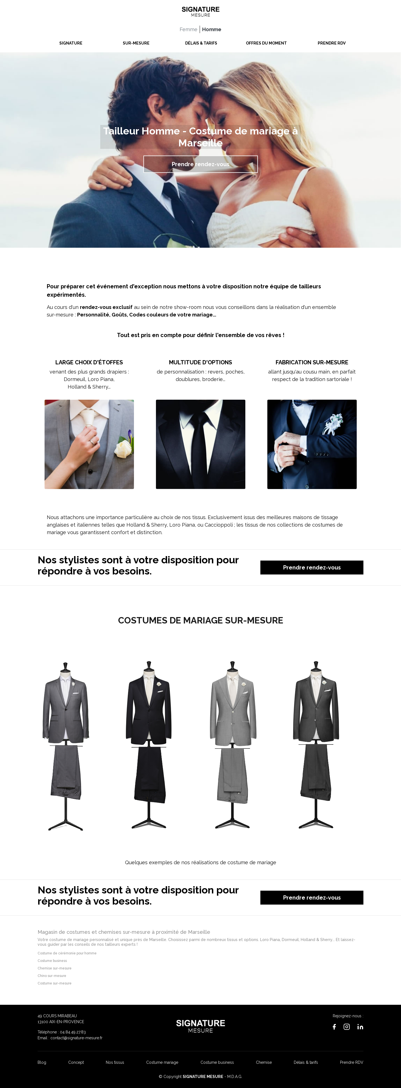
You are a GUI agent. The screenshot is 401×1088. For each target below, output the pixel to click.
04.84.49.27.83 (73, 1032)
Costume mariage (162, 1062)
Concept (76, 1062)
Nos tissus (115, 1062)
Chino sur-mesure (52, 976)
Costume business (52, 961)
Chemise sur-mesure (55, 968)
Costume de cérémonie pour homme (67, 953)
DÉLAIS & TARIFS (201, 42)
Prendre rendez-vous (200, 164)
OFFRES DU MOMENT (266, 42)
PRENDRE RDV (332, 42)
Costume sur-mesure (55, 983)
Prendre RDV (351, 1062)
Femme (188, 28)
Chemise (264, 1062)
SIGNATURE (70, 42)
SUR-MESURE (136, 42)
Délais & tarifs (306, 1062)
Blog (42, 1062)
